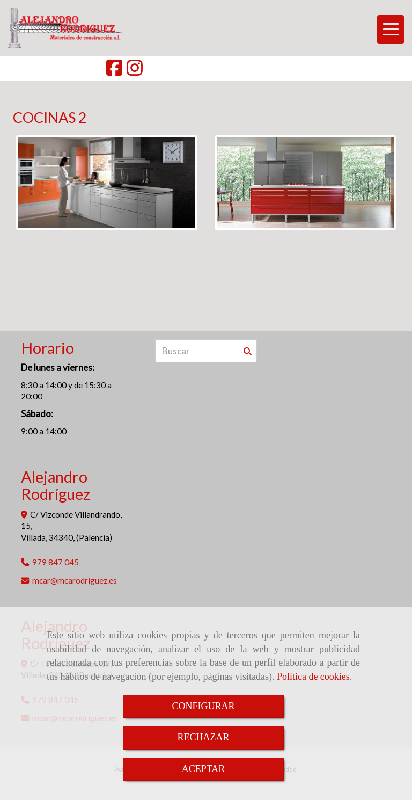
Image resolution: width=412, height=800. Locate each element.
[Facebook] (114, 71)
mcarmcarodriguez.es (74, 580)
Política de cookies (313, 676)
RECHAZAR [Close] (203, 737)
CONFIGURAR (203, 706)
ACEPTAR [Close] (203, 768)
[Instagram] (135, 71)
